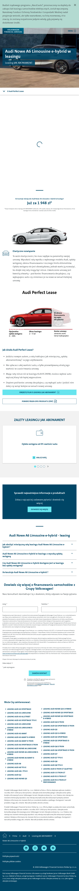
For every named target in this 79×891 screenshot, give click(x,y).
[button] (35, 466)
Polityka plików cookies (11, 861)
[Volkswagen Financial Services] (13, 31)
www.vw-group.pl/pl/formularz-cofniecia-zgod (15, 653)
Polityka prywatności (43, 684)
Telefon (45, 604)
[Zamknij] (75, 4)
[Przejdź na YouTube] (44, 848)
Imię (4, 604)
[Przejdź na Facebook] (53, 848)
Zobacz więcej (6, 663)
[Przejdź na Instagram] (35, 848)
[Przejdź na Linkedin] (26, 848)
